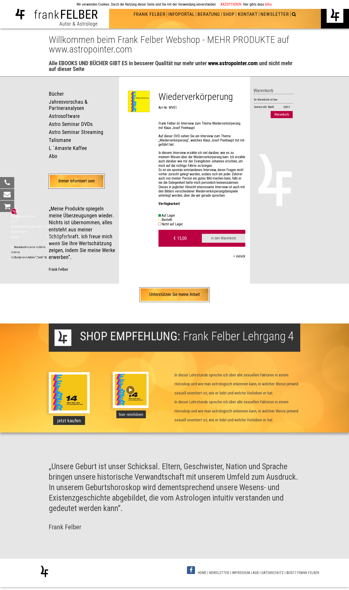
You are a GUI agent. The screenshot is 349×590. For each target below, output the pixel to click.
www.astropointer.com (233, 63)
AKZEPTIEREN (231, 4)
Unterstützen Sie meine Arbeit (174, 294)
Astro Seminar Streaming (76, 132)
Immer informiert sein (76, 181)
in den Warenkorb (223, 238)
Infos (268, 4)
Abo (53, 156)
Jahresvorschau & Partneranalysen (68, 105)
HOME (202, 573)
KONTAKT (248, 14)
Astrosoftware (64, 116)
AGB (256, 573)
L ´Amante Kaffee (68, 148)
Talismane (60, 140)
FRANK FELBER (149, 14)
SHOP (229, 14)
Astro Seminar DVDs (71, 124)
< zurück (239, 256)
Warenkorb (281, 114)
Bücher (56, 94)
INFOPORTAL (181, 14)
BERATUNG (208, 14)
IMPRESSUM (241, 573)
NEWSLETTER (274, 14)
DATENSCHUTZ (272, 573)
